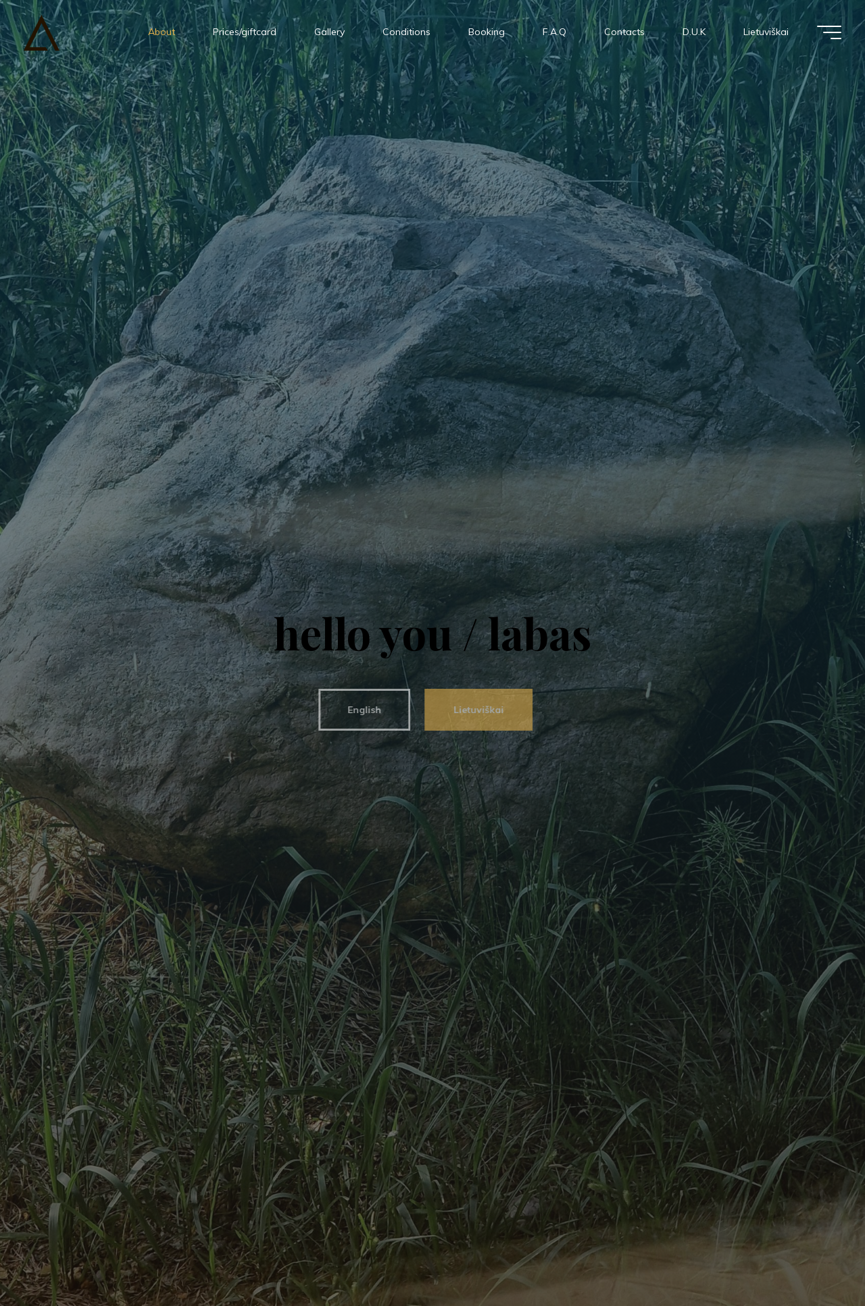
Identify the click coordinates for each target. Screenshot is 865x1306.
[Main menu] (829, 32)
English (359, 710)
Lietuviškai (473, 710)
